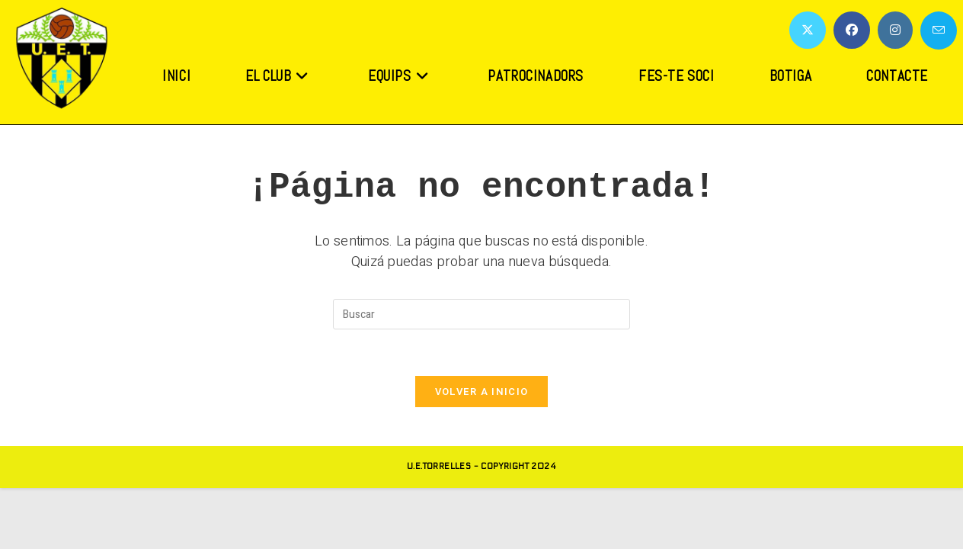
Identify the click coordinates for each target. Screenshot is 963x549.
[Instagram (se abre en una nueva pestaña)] (895, 30)
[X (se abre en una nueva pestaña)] (807, 30)
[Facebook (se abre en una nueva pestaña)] (851, 30)
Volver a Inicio (482, 391)
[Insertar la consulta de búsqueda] (481, 314)
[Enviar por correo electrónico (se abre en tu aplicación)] (938, 30)
